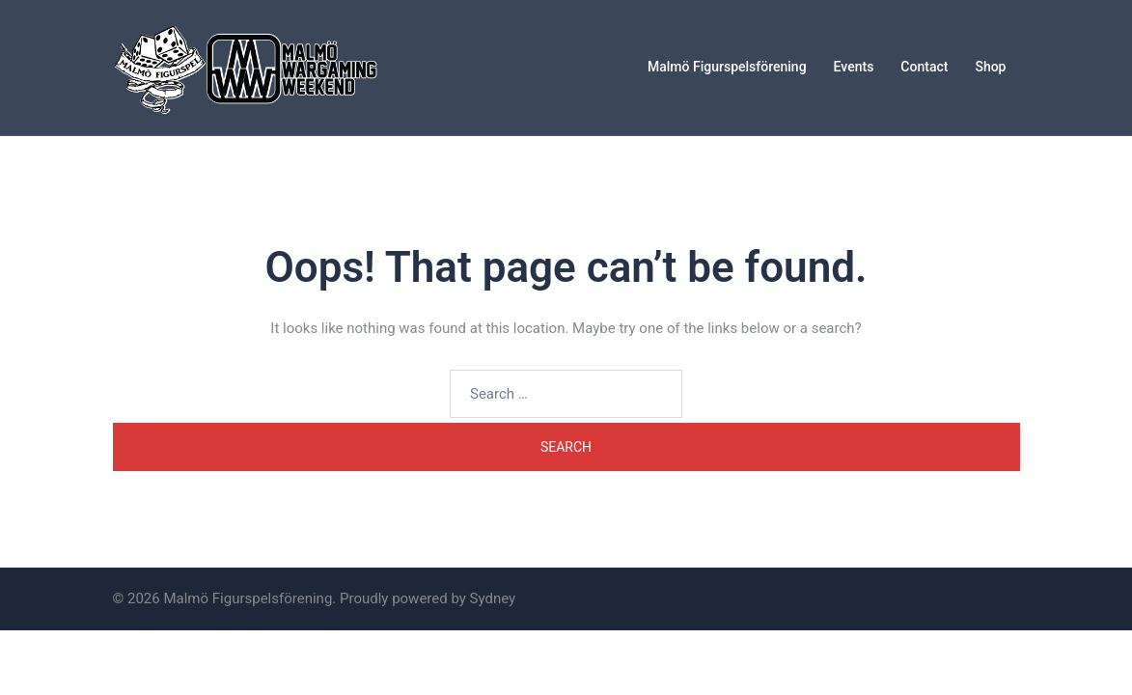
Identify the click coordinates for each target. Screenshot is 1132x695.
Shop (990, 66)
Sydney (493, 598)
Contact (924, 66)
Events (854, 66)
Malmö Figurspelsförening (727, 66)
